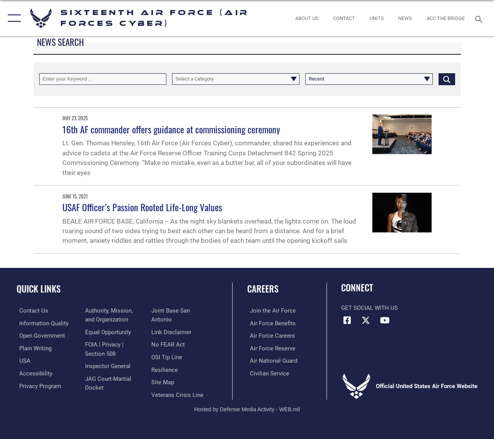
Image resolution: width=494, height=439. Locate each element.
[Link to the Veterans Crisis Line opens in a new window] (178, 393)
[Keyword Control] (103, 79)
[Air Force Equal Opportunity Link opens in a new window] (107, 331)
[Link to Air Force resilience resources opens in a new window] (165, 368)
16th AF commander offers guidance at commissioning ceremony (171, 129)
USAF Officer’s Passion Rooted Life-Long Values (142, 207)
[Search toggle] (480, 18)
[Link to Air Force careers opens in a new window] (269, 335)
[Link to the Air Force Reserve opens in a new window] (270, 347)
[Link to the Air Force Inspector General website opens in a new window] (107, 365)
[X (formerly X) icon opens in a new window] (366, 320)
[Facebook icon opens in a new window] (347, 320)
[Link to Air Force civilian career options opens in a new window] (266, 372)
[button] (12, 18)
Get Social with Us (369, 307)
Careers (262, 289)
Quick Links (38, 289)
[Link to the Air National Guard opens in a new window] (271, 360)
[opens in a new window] (41, 323)
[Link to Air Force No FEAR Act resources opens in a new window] (169, 344)
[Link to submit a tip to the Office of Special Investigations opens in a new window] (167, 356)
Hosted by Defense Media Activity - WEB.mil (247, 407)
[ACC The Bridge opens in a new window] (445, 18)
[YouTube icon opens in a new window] (384, 320)
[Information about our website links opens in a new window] (172, 331)
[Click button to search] (447, 79)
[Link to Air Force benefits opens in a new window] (270, 323)
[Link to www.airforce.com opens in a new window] (270, 310)
